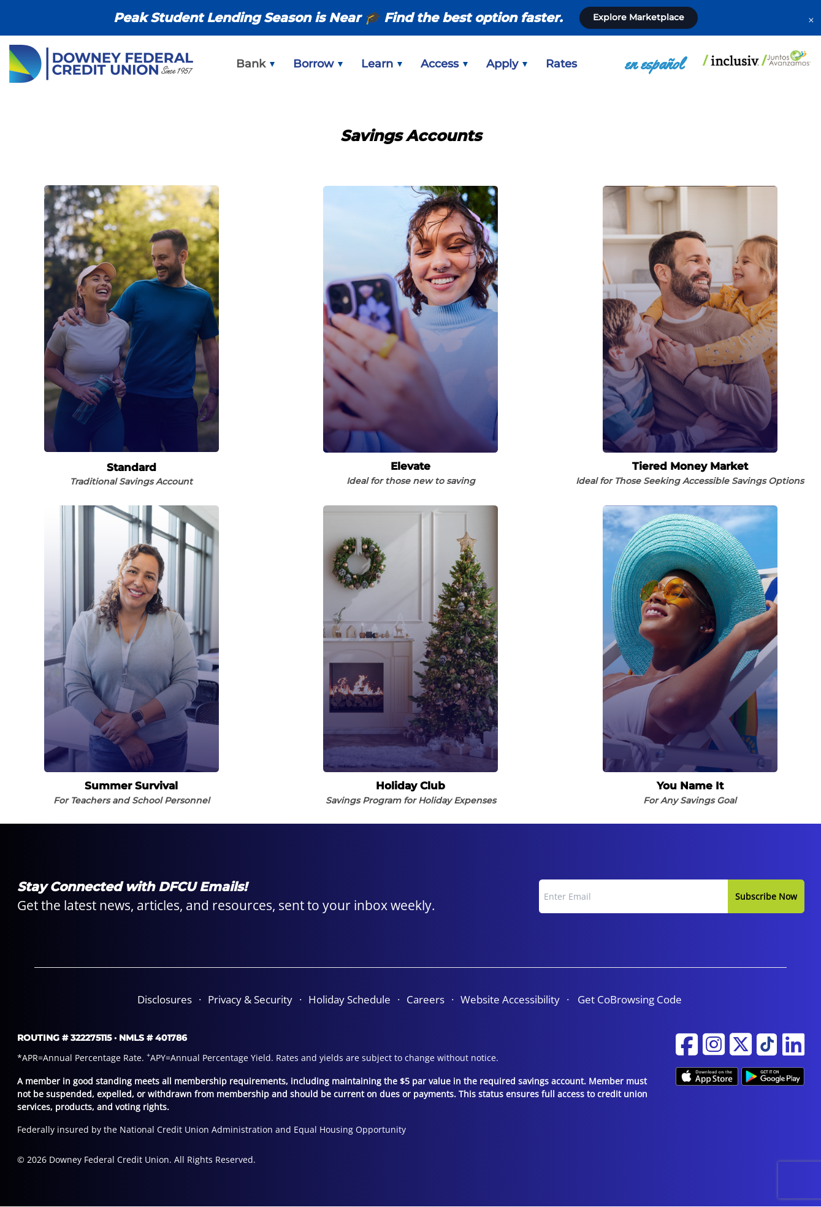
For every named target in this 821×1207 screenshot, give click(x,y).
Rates (561, 64)
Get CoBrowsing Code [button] (630, 999)
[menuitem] (255, 63)
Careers (426, 999)
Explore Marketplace (638, 17)
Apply (506, 64)
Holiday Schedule (349, 999)
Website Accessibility (510, 999)
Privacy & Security (250, 999)
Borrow (318, 64)
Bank (255, 64)
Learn (381, 64)
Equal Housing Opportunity (350, 1129)
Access (444, 64)
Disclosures (164, 999)
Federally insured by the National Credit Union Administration (145, 1129)
